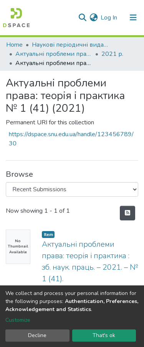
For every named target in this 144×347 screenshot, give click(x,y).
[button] (93, 17)
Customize (17, 320)
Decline (37, 335)
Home (14, 45)
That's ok (104, 335)
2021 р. (112, 54)
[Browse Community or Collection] (72, 189)
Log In (109, 17)
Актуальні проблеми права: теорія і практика (53, 54)
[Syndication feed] (127, 213)
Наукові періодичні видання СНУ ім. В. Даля (70, 45)
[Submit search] (82, 17)
